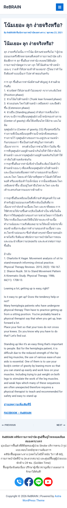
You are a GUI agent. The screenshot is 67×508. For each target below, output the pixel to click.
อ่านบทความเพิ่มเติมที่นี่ (17, 404)
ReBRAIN (12, 6)
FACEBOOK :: (11, 413)
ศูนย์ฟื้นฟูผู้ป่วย (53, 458)
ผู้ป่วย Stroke (40, 445)
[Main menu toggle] (59, 7)
